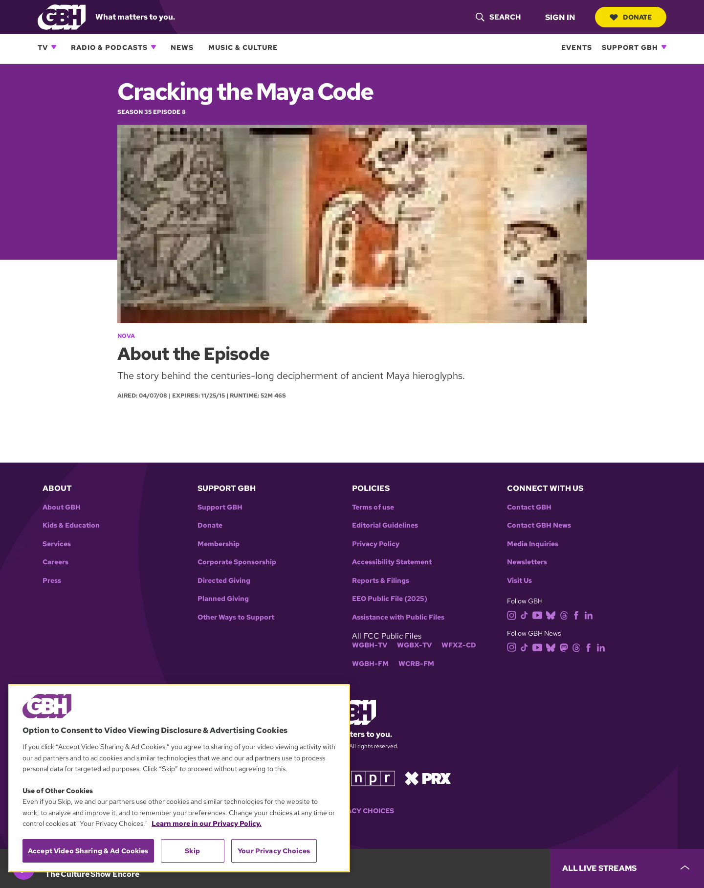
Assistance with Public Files (398, 617)
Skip (192, 850)
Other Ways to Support (236, 617)
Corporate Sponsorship (237, 562)
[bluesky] (552, 614)
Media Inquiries (532, 544)
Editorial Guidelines (385, 525)
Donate (631, 17)
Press (52, 581)
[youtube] (539, 614)
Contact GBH (529, 507)
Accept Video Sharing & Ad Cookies (88, 850)
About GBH (62, 507)
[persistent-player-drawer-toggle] (627, 868)
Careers (55, 562)
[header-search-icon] (498, 17)
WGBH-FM (370, 664)
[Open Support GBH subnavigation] (663, 46)
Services (57, 544)
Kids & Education (71, 525)
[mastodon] (566, 647)
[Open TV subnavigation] (53, 46)
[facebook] (578, 614)
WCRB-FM (416, 664)
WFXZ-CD (458, 645)
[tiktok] (526, 614)
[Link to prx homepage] (428, 778)
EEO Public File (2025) (389, 599)
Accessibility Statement (392, 562)
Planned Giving (223, 599)
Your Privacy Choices (352, 811)
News (182, 47)
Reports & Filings (380, 581)
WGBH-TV (369, 645)
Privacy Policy (375, 544)
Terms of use (373, 507)
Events (576, 47)
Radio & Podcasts (109, 47)
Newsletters (527, 562)
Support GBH (630, 47)
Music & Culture (243, 47)
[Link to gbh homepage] (62, 16)
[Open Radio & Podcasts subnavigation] (153, 46)
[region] (179, 778)
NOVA (126, 336)
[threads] (566, 614)
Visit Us (519, 581)
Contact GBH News (539, 525)
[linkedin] (590, 614)
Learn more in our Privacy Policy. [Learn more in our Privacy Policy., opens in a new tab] (207, 823)
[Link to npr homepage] (373, 778)
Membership (219, 544)
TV (43, 47)
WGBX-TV (414, 645)
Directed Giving (224, 581)
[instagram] (514, 614)
